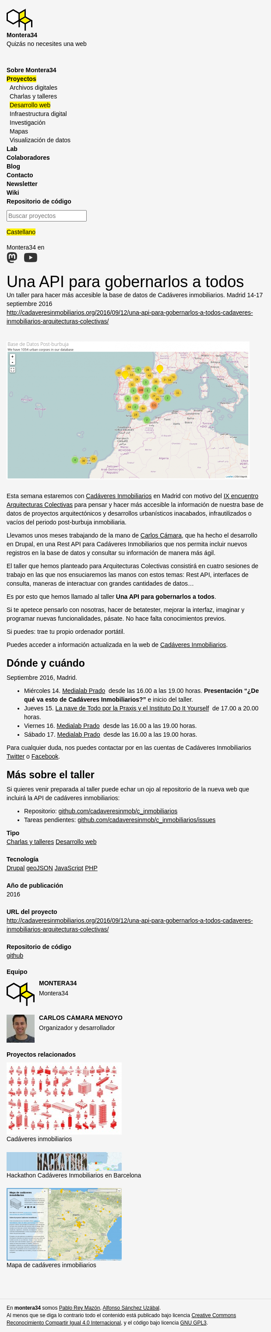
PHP (91, 868)
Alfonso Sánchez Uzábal (130, 1308)
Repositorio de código (39, 201)
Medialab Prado (83, 690)
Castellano (21, 231)
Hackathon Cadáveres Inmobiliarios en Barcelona (74, 1175)
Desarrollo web (30, 105)
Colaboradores (28, 157)
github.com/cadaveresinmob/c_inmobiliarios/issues (146, 819)
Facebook (45, 756)
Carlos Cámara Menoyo (81, 1017)
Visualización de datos (40, 140)
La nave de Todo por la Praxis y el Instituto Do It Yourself (132, 708)
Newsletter (22, 183)
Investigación (28, 122)
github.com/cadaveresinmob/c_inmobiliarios (118, 811)
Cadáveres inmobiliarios (39, 1138)
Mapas (19, 131)
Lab (12, 148)
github (15, 955)
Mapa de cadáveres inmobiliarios (51, 1265)
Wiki (13, 192)
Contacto (20, 175)
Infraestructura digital (38, 113)
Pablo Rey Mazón (79, 1308)
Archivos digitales (33, 87)
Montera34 (58, 983)
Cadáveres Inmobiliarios (118, 495)
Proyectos (21, 78)
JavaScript (69, 868)
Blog (13, 166)
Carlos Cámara (161, 535)
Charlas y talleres (33, 96)
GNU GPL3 (193, 1323)
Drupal (16, 868)
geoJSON (39, 868)
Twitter (16, 756)
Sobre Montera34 (31, 70)
